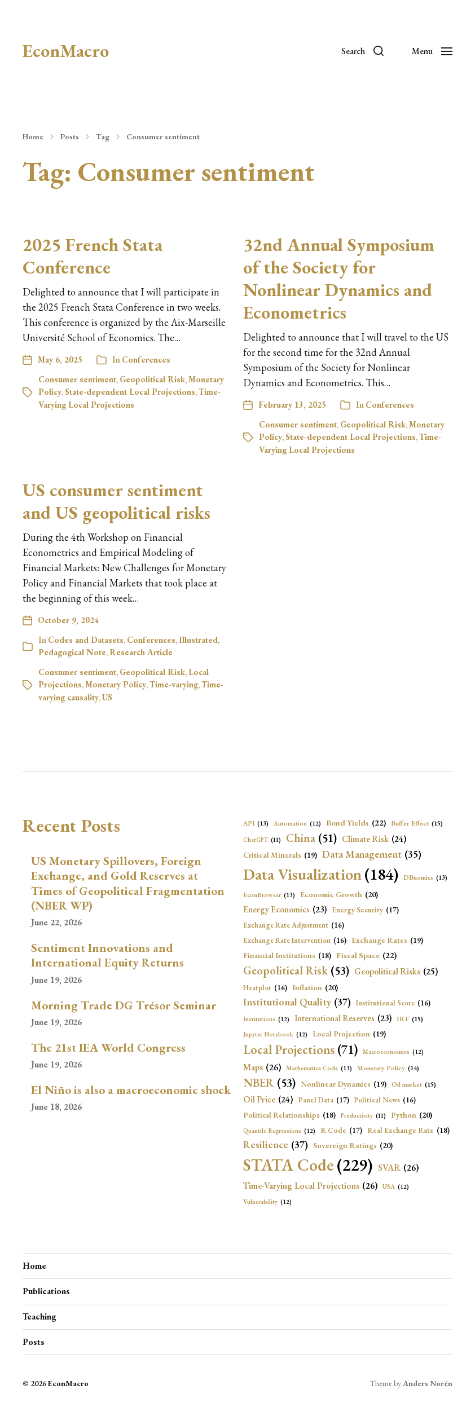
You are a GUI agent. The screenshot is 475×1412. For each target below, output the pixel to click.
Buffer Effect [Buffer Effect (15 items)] (417, 823)
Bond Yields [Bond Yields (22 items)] (356, 823)
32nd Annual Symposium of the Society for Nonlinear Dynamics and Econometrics (338, 278)
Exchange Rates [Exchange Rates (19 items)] (387, 940)
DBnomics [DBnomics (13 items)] (425, 877)
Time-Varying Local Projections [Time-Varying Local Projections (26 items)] (310, 1186)
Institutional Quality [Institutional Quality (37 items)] (297, 1002)
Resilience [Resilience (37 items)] (275, 1145)
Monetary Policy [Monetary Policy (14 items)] (388, 1068)
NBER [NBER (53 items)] (269, 1082)
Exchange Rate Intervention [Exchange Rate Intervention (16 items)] (294, 940)
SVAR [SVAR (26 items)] (398, 1168)
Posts (69, 136)
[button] (362, 50)
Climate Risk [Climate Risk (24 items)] (374, 839)
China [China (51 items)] (311, 837)
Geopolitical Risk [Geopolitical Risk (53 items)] (296, 970)
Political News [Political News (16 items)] (385, 1100)
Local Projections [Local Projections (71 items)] (300, 1049)
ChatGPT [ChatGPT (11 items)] (262, 839)
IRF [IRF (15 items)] (410, 1019)
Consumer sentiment (163, 136)
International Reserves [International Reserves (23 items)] (343, 1018)
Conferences (146, 359)
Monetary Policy (115, 684)
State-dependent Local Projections (130, 391)
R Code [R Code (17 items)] (341, 1130)
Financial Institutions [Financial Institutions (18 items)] (287, 955)
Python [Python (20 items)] (411, 1115)
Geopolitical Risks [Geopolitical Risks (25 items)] (396, 971)
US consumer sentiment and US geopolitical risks (116, 501)
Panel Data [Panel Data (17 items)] (323, 1100)
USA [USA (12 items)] (395, 1187)
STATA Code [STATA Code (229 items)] (308, 1165)
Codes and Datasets (86, 639)
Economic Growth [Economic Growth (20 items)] (339, 895)
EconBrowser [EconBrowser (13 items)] (269, 895)
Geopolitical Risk (152, 379)
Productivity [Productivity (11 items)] (363, 1115)
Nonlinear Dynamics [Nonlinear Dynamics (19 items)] (343, 1084)
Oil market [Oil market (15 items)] (414, 1084)
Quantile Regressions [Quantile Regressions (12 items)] (279, 1131)
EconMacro (66, 51)
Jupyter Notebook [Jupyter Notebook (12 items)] (275, 1034)
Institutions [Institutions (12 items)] (266, 1019)
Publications (46, 1291)
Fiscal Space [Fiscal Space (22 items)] (366, 955)
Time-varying (173, 684)
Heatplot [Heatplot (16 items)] (265, 987)
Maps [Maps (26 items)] (262, 1067)
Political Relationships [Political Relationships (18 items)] (289, 1114)
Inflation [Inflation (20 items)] (315, 988)
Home (33, 136)
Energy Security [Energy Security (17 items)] (365, 910)
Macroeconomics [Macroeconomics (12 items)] (393, 1052)
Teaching (39, 1316)
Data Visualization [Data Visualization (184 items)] (320, 874)
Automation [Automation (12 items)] (297, 823)
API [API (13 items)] (256, 823)
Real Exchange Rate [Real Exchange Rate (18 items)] (408, 1130)
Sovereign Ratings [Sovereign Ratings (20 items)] (353, 1145)
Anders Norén (427, 1383)
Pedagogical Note (72, 652)
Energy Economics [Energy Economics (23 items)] (285, 909)
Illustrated (198, 639)
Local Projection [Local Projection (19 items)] (349, 1034)
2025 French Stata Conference (92, 256)
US (107, 697)
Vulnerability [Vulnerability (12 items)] (267, 1202)
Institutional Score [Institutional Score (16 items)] (393, 1003)
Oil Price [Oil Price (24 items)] (268, 1099)
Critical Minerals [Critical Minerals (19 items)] (280, 855)
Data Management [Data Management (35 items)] (371, 854)
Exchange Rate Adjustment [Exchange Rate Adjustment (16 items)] (293, 925)
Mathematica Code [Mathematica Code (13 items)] (319, 1068)
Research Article (141, 652)
